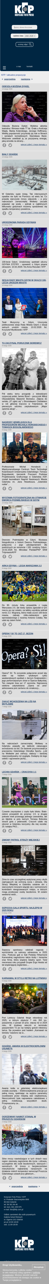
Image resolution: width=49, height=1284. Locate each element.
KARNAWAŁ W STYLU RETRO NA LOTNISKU (24, 978)
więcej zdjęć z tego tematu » (34, 144)
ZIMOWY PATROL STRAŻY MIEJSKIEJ (21, 840)
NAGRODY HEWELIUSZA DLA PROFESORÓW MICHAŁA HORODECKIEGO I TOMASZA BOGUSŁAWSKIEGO (24, 424)
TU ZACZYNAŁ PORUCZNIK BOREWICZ (22, 343)
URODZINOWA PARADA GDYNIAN (19, 222)
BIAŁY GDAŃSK (10, 154)
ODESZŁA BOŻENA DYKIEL (15, 86)
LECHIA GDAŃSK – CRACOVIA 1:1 (19, 772)
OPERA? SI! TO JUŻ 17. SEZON (17, 633)
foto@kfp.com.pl (16, 1209)
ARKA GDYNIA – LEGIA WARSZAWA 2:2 (22, 566)
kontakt (30, 66)
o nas (18, 66)
